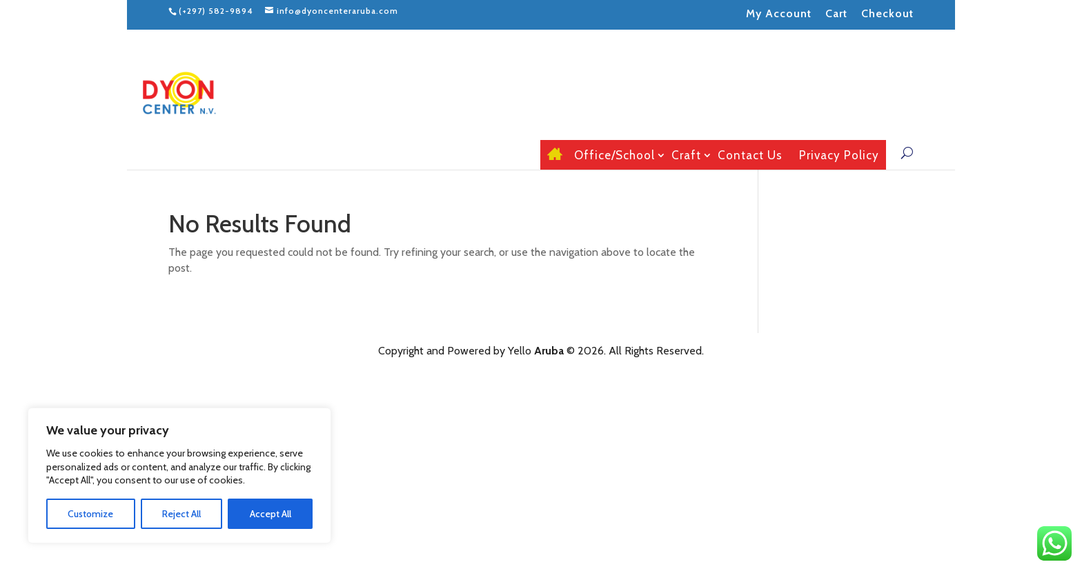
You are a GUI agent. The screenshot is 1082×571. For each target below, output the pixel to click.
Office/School (614, 155)
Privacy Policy (839, 155)
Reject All (181, 514)
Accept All (270, 514)
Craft (686, 155)
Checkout (887, 13)
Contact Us (750, 155)
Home (552, 154)
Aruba (549, 350)
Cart (836, 13)
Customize (90, 514)
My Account (779, 13)
